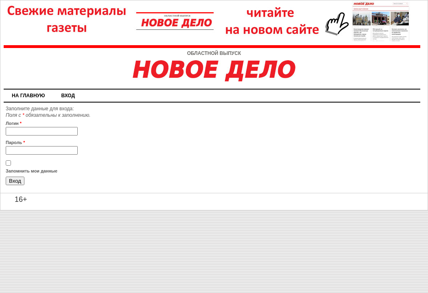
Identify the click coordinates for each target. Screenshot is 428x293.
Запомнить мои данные (31, 170)
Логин (14, 123)
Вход (68, 95)
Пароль (15, 142)
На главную (28, 95)
